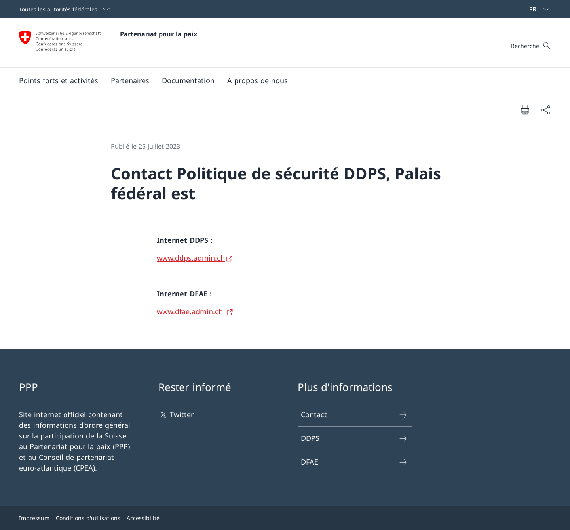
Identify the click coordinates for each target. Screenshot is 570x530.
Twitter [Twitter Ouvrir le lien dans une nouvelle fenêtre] (176, 414)
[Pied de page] (285, 518)
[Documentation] (188, 80)
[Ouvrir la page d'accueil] (108, 43)
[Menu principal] (279, 80)
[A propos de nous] (257, 80)
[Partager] (545, 109)
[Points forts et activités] (58, 80)
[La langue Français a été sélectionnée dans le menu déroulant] (536, 9)
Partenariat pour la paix (158, 34)
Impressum (34, 518)
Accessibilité (143, 518)
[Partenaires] (130, 80)
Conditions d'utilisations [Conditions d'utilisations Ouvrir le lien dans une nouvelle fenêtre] (88, 518)
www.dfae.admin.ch (191, 311)
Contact (354, 414)
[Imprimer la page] (525, 109)
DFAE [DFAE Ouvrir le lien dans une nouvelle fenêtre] (354, 462)
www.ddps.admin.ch (191, 258)
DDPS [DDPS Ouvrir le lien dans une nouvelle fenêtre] (354, 438)
